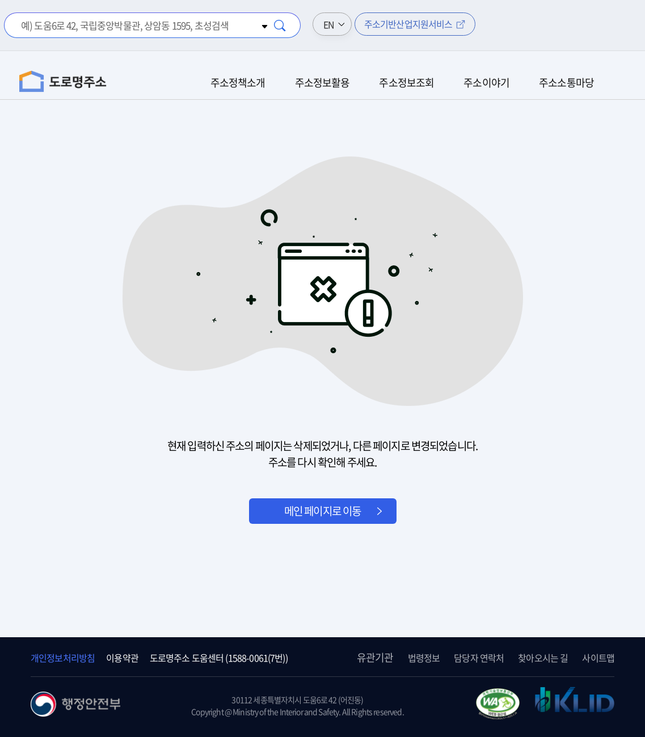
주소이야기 (486, 82)
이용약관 (122, 657)
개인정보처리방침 (63, 657)
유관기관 (375, 657)
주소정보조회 (406, 82)
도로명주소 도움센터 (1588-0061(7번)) (219, 657)
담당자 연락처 (479, 657)
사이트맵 (598, 657)
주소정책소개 (237, 82)
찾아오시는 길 (543, 657)
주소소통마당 (566, 82)
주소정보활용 (322, 82)
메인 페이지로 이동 (322, 511)
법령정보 (424, 657)
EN (328, 24)
